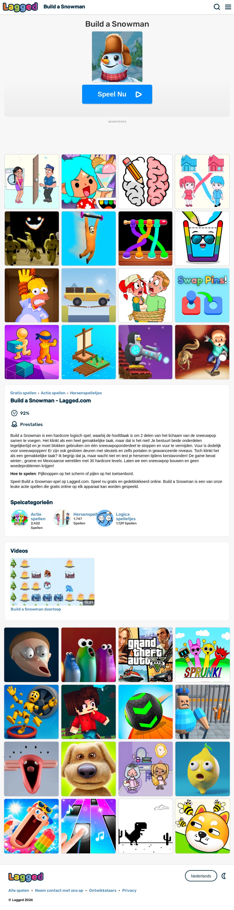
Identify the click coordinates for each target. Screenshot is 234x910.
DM (224, 875)
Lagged (21, 7)
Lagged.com (26, 877)
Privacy (129, 890)
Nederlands (201, 876)
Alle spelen (18, 890)
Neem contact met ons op (59, 890)
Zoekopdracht (217, 7)
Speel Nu (112, 94)
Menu (228, 7)
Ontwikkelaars (102, 890)
